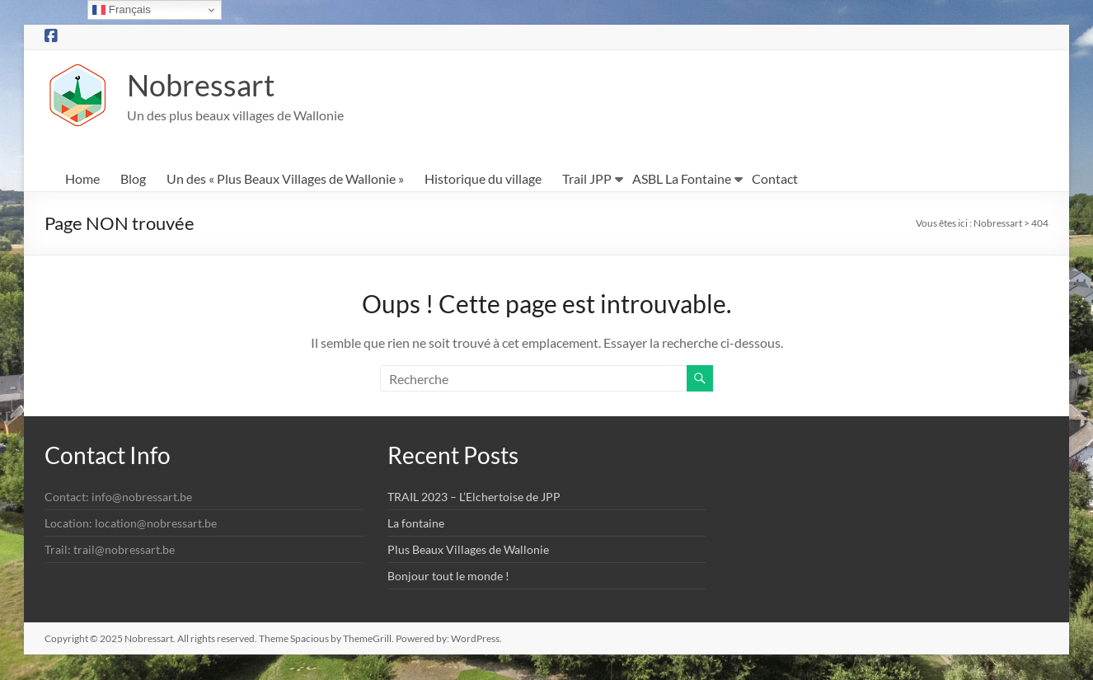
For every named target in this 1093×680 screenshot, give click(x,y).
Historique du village (483, 179)
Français (121, 9)
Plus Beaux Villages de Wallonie (468, 550)
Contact (775, 179)
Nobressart (200, 86)
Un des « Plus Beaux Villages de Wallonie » (285, 179)
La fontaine (415, 524)
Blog (133, 179)
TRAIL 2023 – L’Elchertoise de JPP (474, 497)
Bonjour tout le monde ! (448, 577)
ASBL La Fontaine (681, 179)
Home (82, 179)
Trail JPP (587, 179)
